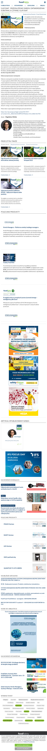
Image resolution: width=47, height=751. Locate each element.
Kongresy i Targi (40, 705)
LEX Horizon (8, 546)
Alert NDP (13, 699)
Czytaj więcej (4, 175)
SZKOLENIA (31, 5)
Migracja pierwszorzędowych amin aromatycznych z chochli (12, 488)
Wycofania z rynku (39, 720)
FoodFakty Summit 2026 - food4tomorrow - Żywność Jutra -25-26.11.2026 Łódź (13, 675)
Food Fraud (18, 705)
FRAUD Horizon (9, 524)
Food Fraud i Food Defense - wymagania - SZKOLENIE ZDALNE (19, 598)
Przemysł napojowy (10, 717)
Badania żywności (23, 699)
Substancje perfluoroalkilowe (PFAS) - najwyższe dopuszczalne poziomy (11, 192)
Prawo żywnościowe (31, 144)
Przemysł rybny (31, 717)
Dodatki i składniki (30, 702)
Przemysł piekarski (21, 717)
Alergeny (5, 699)
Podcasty (26, 711)
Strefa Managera (7, 720)
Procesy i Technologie (12, 714)
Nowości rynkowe (30, 708)
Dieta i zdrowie (19, 702)
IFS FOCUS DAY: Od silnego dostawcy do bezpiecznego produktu (13, 663)
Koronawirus (7, 708)
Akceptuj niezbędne (23, 748)
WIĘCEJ (42, 5)
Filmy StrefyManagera (8, 705)
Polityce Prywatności (29, 741)
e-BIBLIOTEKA (5, 5)
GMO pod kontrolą (10, 557)
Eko (38, 702)
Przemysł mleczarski (35, 714)
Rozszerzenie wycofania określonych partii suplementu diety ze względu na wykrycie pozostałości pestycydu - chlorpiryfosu (13, 510)
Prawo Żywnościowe (41, 14)
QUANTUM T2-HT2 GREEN (13, 568)
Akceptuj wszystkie (23, 745)
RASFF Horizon (8, 535)
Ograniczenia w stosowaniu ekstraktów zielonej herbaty (10, 159)
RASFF (39, 717)
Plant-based (18, 711)
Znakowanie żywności (23, 723)
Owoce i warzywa (9, 711)
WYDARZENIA (18, 5)
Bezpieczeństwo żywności (18, 144)
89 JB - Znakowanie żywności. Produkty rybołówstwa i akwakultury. (20, 584)
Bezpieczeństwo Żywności (29, 14)
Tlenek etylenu (29, 720)
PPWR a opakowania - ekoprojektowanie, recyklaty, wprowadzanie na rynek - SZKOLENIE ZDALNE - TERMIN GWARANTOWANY (23, 594)
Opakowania (40, 708)
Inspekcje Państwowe (29, 705)
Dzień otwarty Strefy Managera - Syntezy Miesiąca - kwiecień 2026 (12, 687)
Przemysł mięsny (23, 714)
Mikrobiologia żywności (18, 708)
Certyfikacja (10, 702)
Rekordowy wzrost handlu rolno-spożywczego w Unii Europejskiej (11, 499)
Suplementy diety (19, 720)
